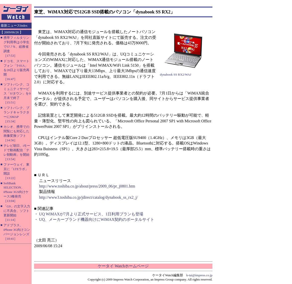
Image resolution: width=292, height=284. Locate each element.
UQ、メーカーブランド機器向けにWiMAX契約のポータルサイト (96, 219)
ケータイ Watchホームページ (123, 266)
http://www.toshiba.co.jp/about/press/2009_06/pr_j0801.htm (87, 186)
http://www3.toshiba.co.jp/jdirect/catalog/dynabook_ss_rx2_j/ (88, 197)
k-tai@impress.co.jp (199, 275)
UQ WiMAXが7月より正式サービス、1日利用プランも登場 (91, 214)
